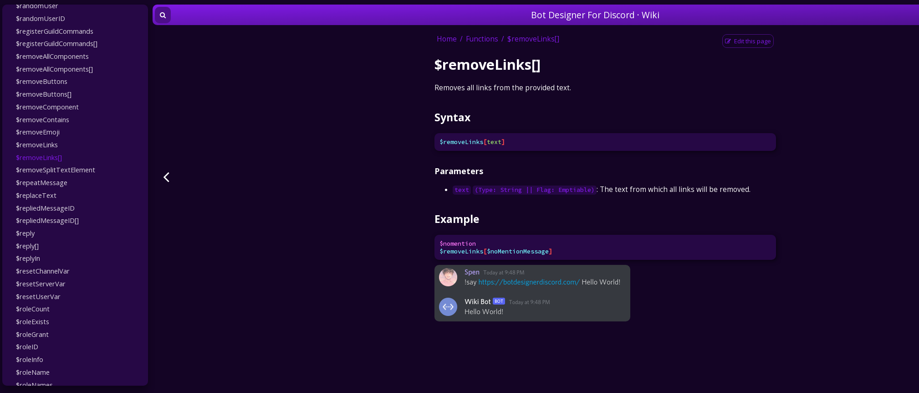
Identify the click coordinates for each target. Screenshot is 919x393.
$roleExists (32, 321)
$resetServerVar (41, 283)
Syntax (452, 117)
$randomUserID (40, 18)
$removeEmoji (38, 131)
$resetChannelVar (43, 270)
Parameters (458, 170)
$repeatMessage (41, 182)
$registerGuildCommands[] (56, 43)
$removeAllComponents (52, 56)
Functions (482, 39)
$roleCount (33, 308)
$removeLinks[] (39, 157)
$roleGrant (32, 334)
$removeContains (42, 119)
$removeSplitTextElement (55, 169)
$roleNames (34, 384)
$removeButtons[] (43, 93)
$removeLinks (37, 144)
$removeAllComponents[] (54, 68)
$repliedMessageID (45, 207)
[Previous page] (166, 176)
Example (456, 219)
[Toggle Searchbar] (163, 15)
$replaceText (36, 195)
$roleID (27, 346)
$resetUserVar (38, 296)
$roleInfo (29, 359)
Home (447, 39)
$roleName (33, 372)
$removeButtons (41, 81)
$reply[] (27, 245)
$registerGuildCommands (54, 31)
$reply (25, 233)
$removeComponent (47, 106)
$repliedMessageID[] (47, 220)
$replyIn (28, 258)
